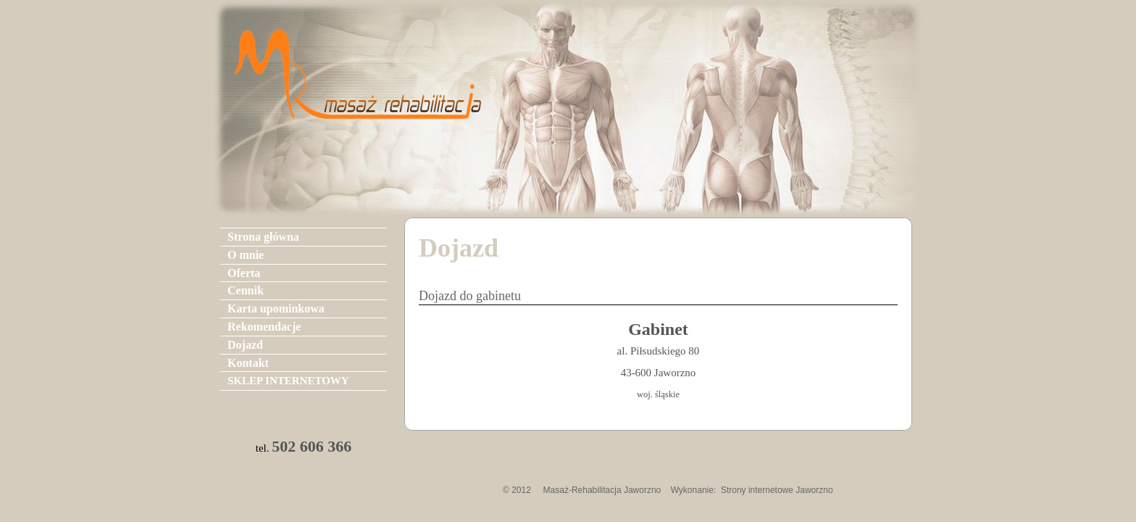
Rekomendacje (264, 326)
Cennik (245, 290)
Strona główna (263, 237)
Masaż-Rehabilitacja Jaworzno (602, 490)
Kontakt (248, 363)
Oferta (243, 273)
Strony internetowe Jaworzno (777, 490)
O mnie (245, 255)
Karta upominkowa (276, 308)
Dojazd (245, 345)
